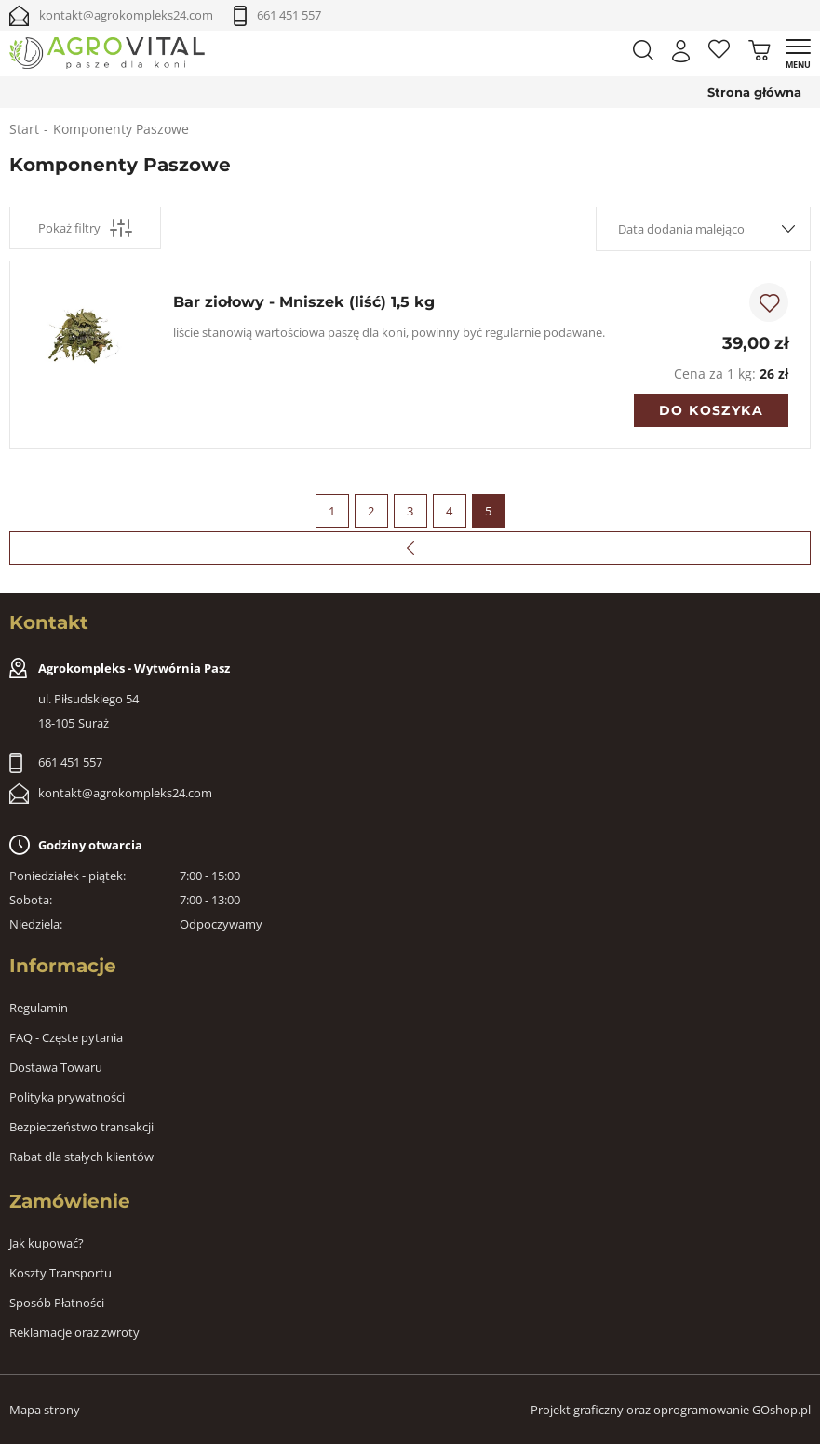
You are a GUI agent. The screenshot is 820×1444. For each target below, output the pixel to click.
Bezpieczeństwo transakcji (81, 1126)
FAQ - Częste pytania (66, 1037)
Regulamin (38, 1007)
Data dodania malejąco (681, 229)
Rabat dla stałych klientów (81, 1156)
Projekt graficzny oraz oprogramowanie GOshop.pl (671, 1409)
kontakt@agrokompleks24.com (126, 15)
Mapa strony (44, 1409)
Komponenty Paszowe (121, 129)
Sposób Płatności (56, 1302)
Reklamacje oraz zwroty (74, 1332)
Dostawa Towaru (55, 1067)
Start (24, 129)
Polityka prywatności (67, 1097)
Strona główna (754, 92)
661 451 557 (289, 15)
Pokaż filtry (85, 228)
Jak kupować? (46, 1243)
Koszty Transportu (60, 1272)
